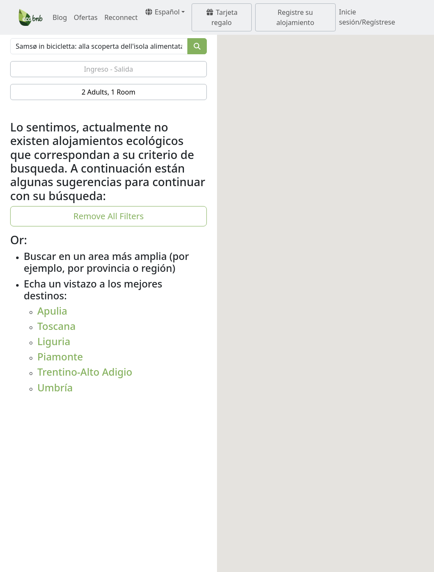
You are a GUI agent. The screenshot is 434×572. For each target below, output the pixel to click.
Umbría (55, 387)
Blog (60, 17)
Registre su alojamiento (295, 17)
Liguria (53, 341)
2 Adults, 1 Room (109, 92)
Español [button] (162, 12)
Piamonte (60, 356)
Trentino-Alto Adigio (84, 372)
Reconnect (121, 17)
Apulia (52, 311)
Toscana (56, 326)
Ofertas (85, 17)
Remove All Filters (108, 216)
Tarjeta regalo (221, 17)
